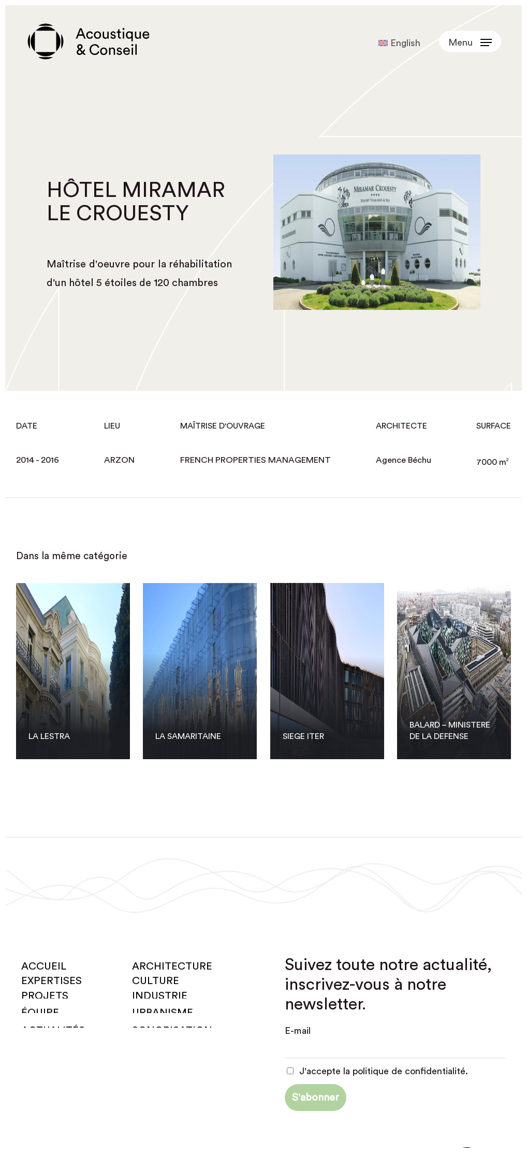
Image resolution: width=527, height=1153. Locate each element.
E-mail (298, 1030)
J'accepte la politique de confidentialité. (378, 1071)
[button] (470, 41)
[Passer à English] (399, 43)
